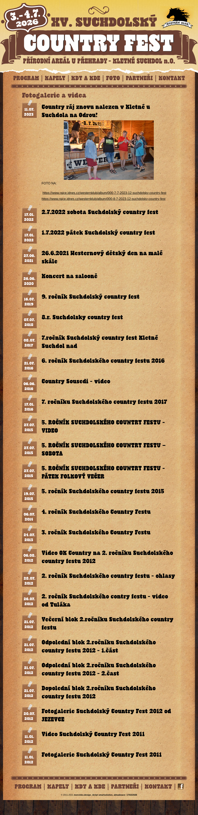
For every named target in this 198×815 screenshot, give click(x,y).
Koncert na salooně (69, 276)
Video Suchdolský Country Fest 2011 (93, 734)
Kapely (55, 78)
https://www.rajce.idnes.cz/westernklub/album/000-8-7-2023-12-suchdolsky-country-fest (103, 199)
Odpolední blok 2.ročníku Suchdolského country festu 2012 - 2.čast (99, 669)
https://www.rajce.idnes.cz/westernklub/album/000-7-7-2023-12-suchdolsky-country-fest (104, 193)
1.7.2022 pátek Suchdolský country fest (98, 232)
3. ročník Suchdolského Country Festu (96, 532)
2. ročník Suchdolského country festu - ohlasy (108, 576)
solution (105, 795)
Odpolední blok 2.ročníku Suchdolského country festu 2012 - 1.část (99, 646)
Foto (113, 78)
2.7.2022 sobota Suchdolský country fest (100, 212)
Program (26, 78)
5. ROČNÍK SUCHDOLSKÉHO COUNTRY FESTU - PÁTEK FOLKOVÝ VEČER (103, 472)
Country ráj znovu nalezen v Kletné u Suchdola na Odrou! (96, 111)
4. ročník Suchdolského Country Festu (96, 512)
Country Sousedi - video (76, 381)
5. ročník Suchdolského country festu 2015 (103, 491)
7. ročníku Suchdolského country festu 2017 (104, 402)
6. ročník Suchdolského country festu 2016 (103, 361)
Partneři (139, 78)
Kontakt (172, 78)
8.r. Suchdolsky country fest (82, 317)
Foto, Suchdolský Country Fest (99, 32)
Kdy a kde (85, 78)
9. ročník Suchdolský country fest (91, 297)
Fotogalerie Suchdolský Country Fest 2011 (102, 755)
